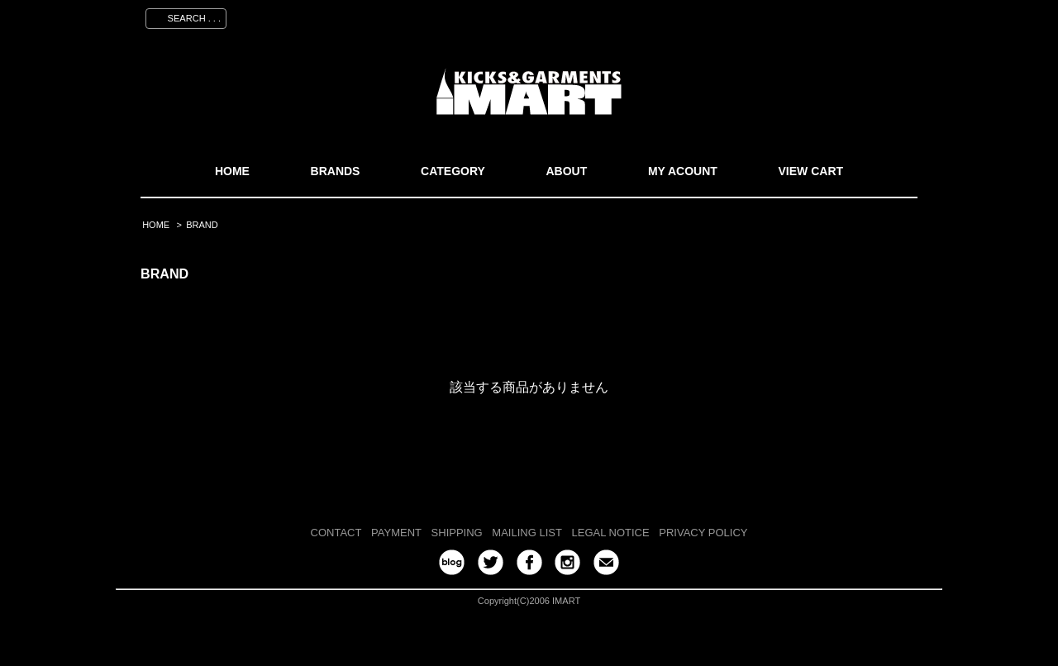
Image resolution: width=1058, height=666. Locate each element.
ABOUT (566, 171)
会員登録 (763, 15)
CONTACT (336, 532)
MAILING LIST (527, 532)
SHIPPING (457, 532)
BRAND (201, 225)
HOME (232, 171)
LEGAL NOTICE (611, 532)
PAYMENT (396, 532)
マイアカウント (683, 15)
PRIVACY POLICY (703, 532)
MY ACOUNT (682, 171)
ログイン (827, 15)
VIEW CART (811, 171)
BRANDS (335, 171)
